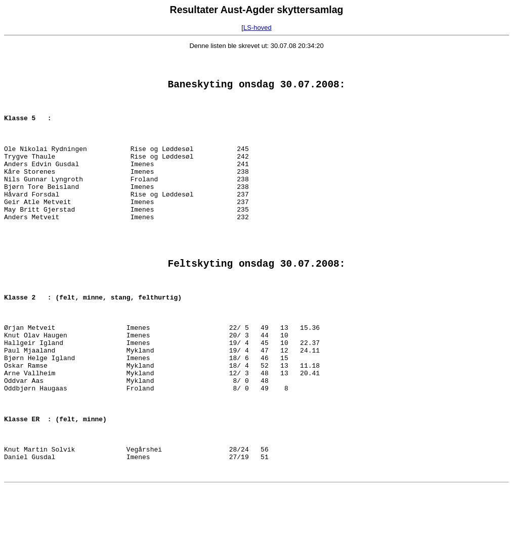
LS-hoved (257, 27)
